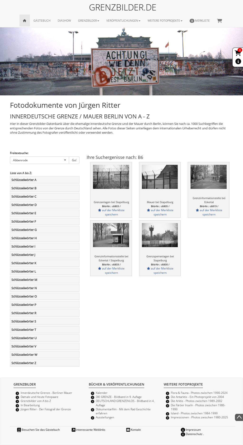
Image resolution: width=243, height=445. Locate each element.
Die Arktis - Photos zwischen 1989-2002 (196, 401)
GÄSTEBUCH (42, 20)
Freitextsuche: (19, 153)
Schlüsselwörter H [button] (24, 238)
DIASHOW (64, 20)
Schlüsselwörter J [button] (23, 255)
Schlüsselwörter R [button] (23, 313)
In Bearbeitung (30, 405)
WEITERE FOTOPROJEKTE (165, 20)
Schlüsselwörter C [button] (23, 196)
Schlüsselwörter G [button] (24, 230)
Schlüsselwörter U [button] (24, 338)
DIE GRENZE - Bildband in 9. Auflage (119, 397)
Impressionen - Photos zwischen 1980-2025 (199, 417)
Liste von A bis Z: (21, 173)
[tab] (44, 179)
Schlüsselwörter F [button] (23, 221)
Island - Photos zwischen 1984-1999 (194, 413)
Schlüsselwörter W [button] (24, 354)
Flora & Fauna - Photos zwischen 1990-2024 (199, 393)
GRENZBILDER (88, 20)
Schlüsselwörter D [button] (24, 205)
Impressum (191, 429)
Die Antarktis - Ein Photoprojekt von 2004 (197, 397)
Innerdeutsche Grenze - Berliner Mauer (46, 393)
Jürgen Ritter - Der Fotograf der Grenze (46, 409)
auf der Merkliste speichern (111, 212)
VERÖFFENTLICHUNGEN (123, 20)
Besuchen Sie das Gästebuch (38, 429)
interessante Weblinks (88, 429)
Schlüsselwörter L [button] (23, 271)
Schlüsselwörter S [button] (23, 321)
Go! (74, 160)
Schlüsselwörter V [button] (23, 346)
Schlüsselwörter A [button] (23, 180)
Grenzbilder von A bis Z (36, 401)
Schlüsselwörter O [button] (24, 296)
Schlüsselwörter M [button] (24, 280)
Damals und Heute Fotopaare (39, 397)
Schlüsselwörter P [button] (23, 305)
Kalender (101, 393)
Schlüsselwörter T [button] (23, 330)
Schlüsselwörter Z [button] (23, 363)
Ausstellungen (105, 417)
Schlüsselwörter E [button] (23, 213)
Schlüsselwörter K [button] (23, 263)
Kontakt (133, 429)
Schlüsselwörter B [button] (23, 188)
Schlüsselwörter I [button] (23, 246)
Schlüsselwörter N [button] (24, 288)
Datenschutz (191, 434)
